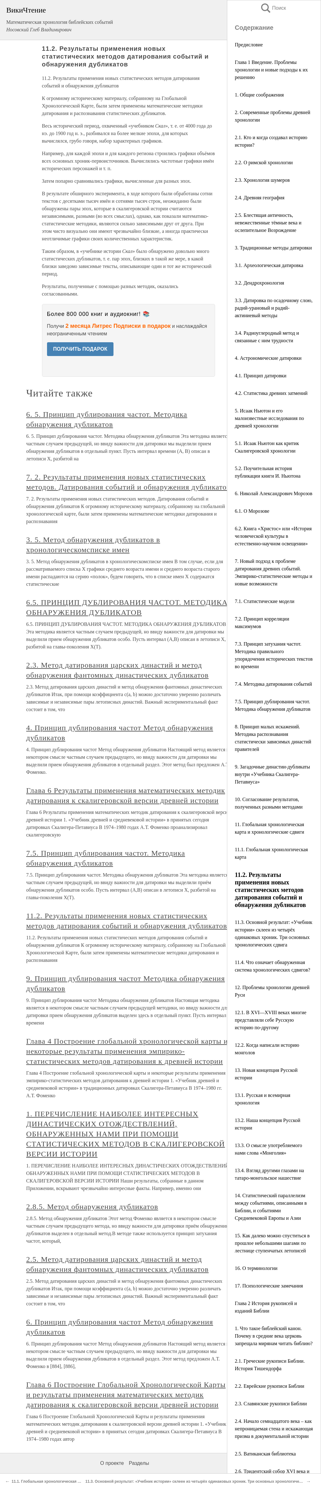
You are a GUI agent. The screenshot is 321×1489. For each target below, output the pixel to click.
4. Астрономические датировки (268, 358)
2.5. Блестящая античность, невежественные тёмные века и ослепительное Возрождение (268, 222)
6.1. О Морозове (252, 511)
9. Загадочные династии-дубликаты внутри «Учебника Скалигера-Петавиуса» (272, 774)
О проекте (112, 1463)
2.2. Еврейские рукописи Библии (269, 1386)
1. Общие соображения (259, 94)
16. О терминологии (256, 1268)
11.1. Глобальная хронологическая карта (50, 1481)
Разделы (139, 1463)
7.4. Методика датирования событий (273, 684)
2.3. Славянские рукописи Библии (271, 1403)
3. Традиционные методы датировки (273, 247)
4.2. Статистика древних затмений (271, 393)
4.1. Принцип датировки (261, 375)
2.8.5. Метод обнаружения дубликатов (92, 1207)
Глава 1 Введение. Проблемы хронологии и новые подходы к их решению (271, 70)
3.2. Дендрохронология (259, 283)
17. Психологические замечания (269, 1285)
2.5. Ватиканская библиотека (265, 1453)
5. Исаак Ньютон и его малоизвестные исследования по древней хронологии (269, 418)
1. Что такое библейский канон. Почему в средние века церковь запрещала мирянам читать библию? (274, 1336)
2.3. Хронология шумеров (262, 180)
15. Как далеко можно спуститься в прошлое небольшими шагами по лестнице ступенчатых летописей (272, 1243)
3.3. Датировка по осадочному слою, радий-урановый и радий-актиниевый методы (274, 308)
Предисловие (249, 44)
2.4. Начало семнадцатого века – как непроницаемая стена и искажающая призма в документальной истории (274, 1428)
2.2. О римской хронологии (264, 162)
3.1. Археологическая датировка (269, 265)
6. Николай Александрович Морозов (273, 493)
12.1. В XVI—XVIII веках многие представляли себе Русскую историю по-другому (270, 1020)
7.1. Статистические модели (264, 601)
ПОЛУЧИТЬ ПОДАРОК (80, 349)
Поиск (273, 8)
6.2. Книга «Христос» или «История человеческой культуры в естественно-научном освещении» (273, 536)
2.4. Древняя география (259, 197)
